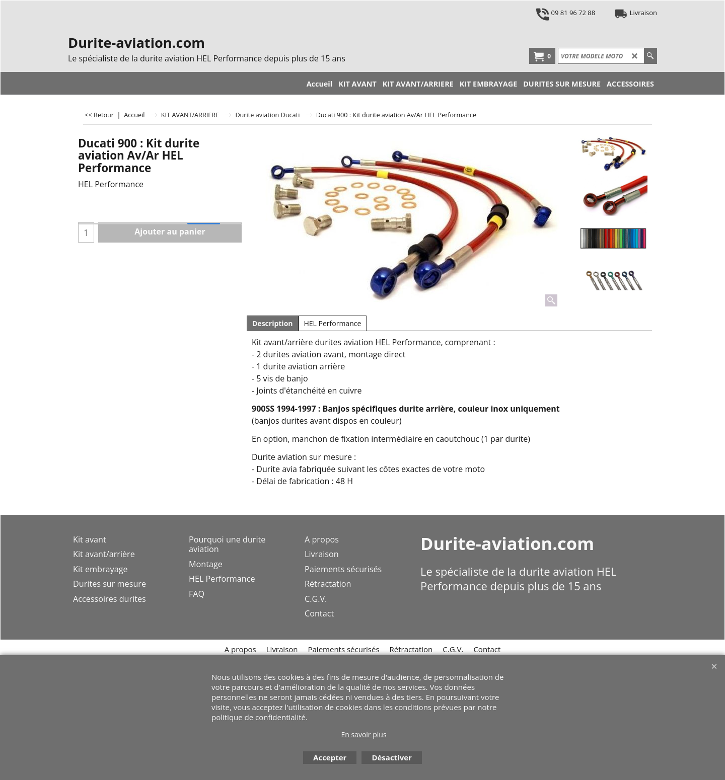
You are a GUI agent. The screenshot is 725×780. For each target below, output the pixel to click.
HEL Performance (332, 323)
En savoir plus (363, 734)
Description (272, 323)
